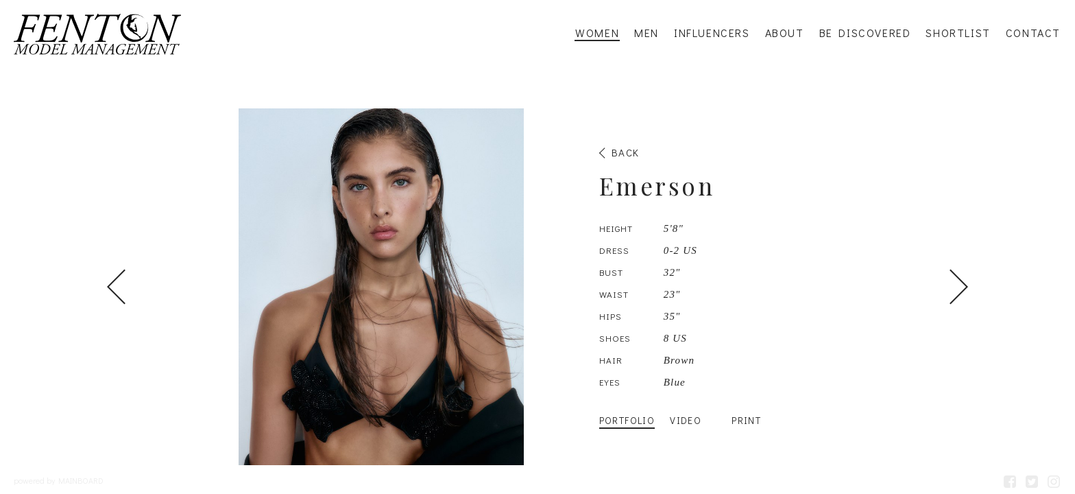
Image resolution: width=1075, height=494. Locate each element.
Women (597, 33)
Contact (1033, 33)
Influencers (712, 33)
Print (746, 420)
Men (646, 33)
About (784, 33)
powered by (59, 480)
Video (685, 420)
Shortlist (958, 33)
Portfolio (627, 420)
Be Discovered (865, 33)
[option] (537, 286)
